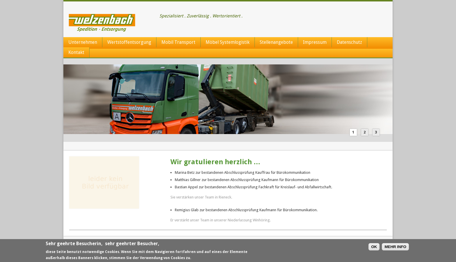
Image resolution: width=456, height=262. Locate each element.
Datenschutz (349, 42)
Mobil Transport (178, 42)
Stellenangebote (276, 42)
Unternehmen (82, 42)
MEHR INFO (395, 247)
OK (374, 247)
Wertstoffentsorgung (129, 42)
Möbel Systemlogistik (228, 42)
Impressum (315, 42)
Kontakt (76, 52)
